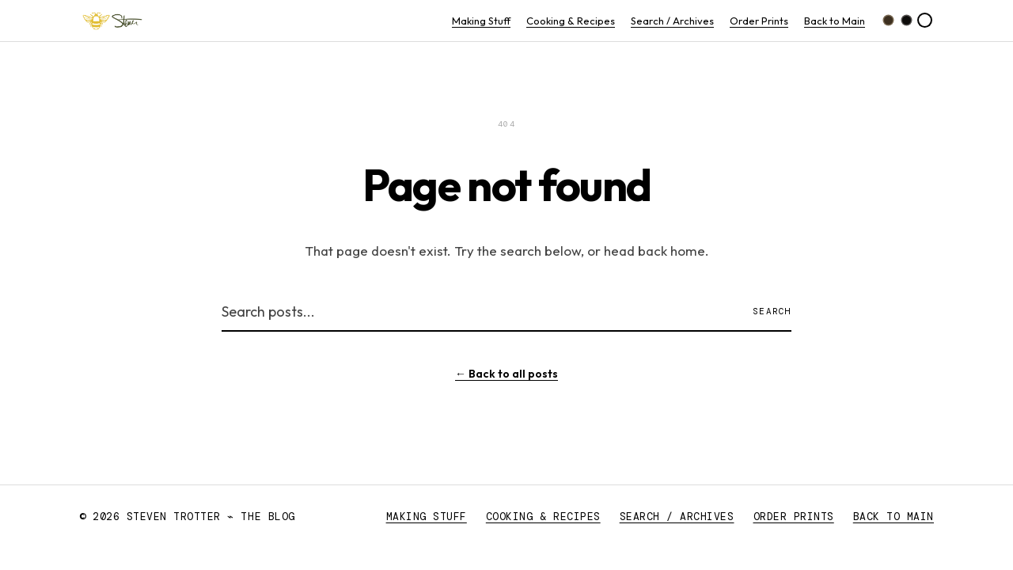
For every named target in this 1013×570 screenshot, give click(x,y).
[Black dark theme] (906, 20)
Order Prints (759, 20)
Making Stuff (481, 20)
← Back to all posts (506, 374)
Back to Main (834, 20)
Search (772, 311)
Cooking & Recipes (570, 20)
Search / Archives (672, 20)
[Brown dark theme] (888, 20)
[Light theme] (925, 20)
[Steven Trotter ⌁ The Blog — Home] (112, 20)
